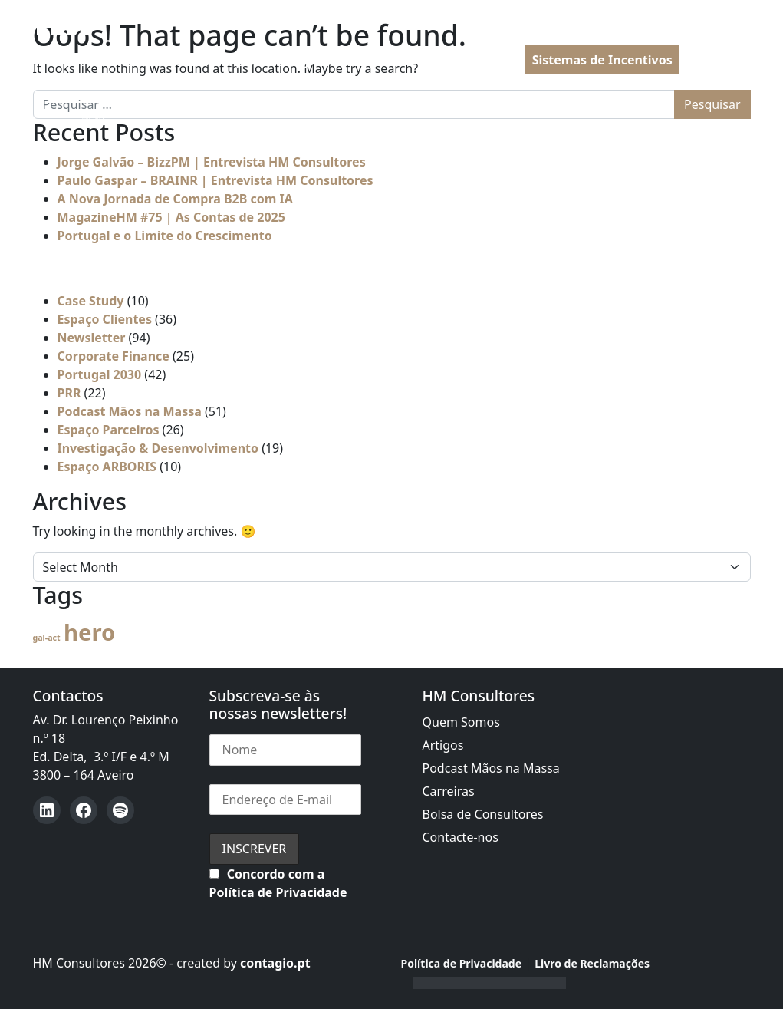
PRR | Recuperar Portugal (441, 60)
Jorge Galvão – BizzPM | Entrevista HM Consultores (212, 161)
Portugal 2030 (309, 60)
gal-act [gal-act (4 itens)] (47, 637)
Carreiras (449, 791)
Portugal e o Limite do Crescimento (165, 235)
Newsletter (92, 337)
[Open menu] (75, 104)
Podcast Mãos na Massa (130, 411)
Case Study (91, 300)
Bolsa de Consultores (483, 814)
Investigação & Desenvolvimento (158, 448)
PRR (69, 392)
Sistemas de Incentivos (602, 59)
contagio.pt (275, 963)
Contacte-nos (460, 837)
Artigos (443, 745)
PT (708, 60)
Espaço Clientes (105, 319)
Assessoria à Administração (171, 60)
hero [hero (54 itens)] (89, 632)
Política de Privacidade (461, 963)
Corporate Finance (113, 356)
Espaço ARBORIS (107, 466)
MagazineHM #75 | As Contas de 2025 (171, 217)
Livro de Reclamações (592, 963)
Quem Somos (461, 722)
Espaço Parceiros (109, 429)
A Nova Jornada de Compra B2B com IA (175, 198)
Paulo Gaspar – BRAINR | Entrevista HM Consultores (215, 180)
